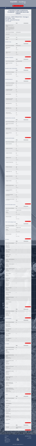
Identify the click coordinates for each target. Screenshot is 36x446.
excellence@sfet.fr (7, 438)
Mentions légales (29, 438)
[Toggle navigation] (6, 7)
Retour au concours (27, 41)
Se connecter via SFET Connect (18, 5)
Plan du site (30, 437)
